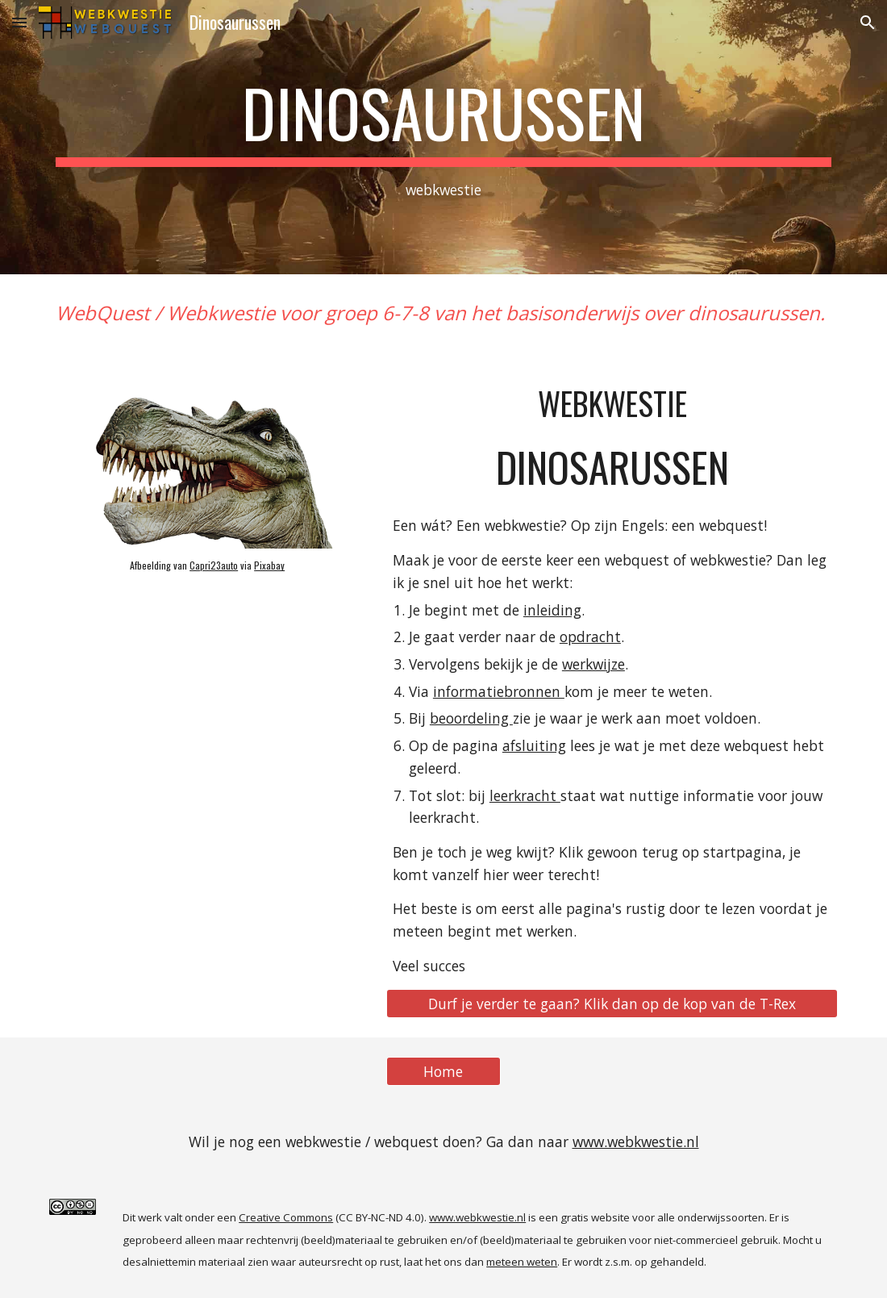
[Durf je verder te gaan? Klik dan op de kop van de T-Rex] (612, 1003)
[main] (444, 137)
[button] (19, 22)
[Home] (443, 1072)
